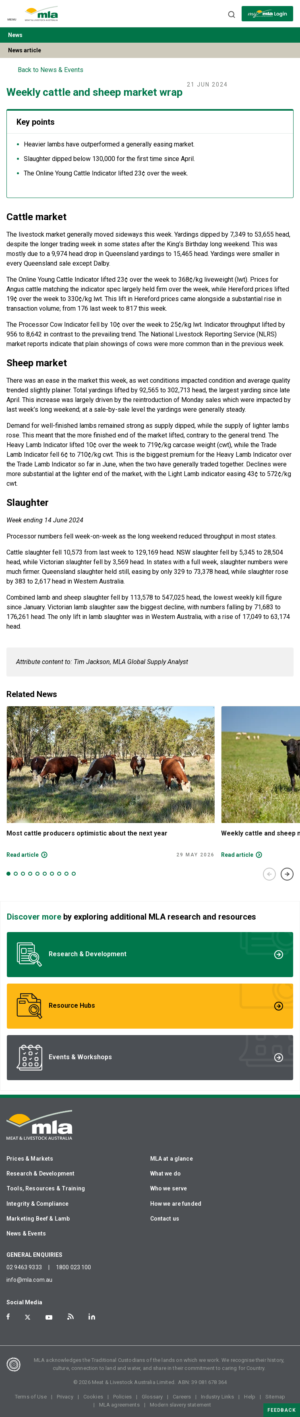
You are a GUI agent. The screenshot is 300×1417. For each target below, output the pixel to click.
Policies (122, 1397)
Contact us (165, 1218)
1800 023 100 (73, 1267)
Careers (182, 1397)
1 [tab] (8, 874)
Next (287, 874)
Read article (22, 855)
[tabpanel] (110, 782)
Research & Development (40, 1173)
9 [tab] (66, 874)
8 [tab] (59, 874)
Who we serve (168, 1188)
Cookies (93, 1397)
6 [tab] (45, 874)
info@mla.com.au (29, 1280)
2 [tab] (16, 874)
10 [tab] (74, 874)
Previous (269, 874)
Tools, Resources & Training (45, 1188)
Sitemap (275, 1397)
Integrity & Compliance (37, 1203)
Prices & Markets (29, 1158)
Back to (50, 70)
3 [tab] (23, 874)
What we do (165, 1173)
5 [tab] (37, 874)
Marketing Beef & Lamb (38, 1218)
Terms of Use (31, 1397)
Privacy (65, 1397)
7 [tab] (52, 874)
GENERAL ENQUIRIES (34, 1255)
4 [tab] (30, 874)
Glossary (152, 1397)
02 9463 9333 (24, 1267)
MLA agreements (119, 1405)
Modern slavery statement (180, 1405)
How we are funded (176, 1203)
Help (249, 1397)
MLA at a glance (171, 1158)
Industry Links (217, 1397)
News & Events (26, 1233)
